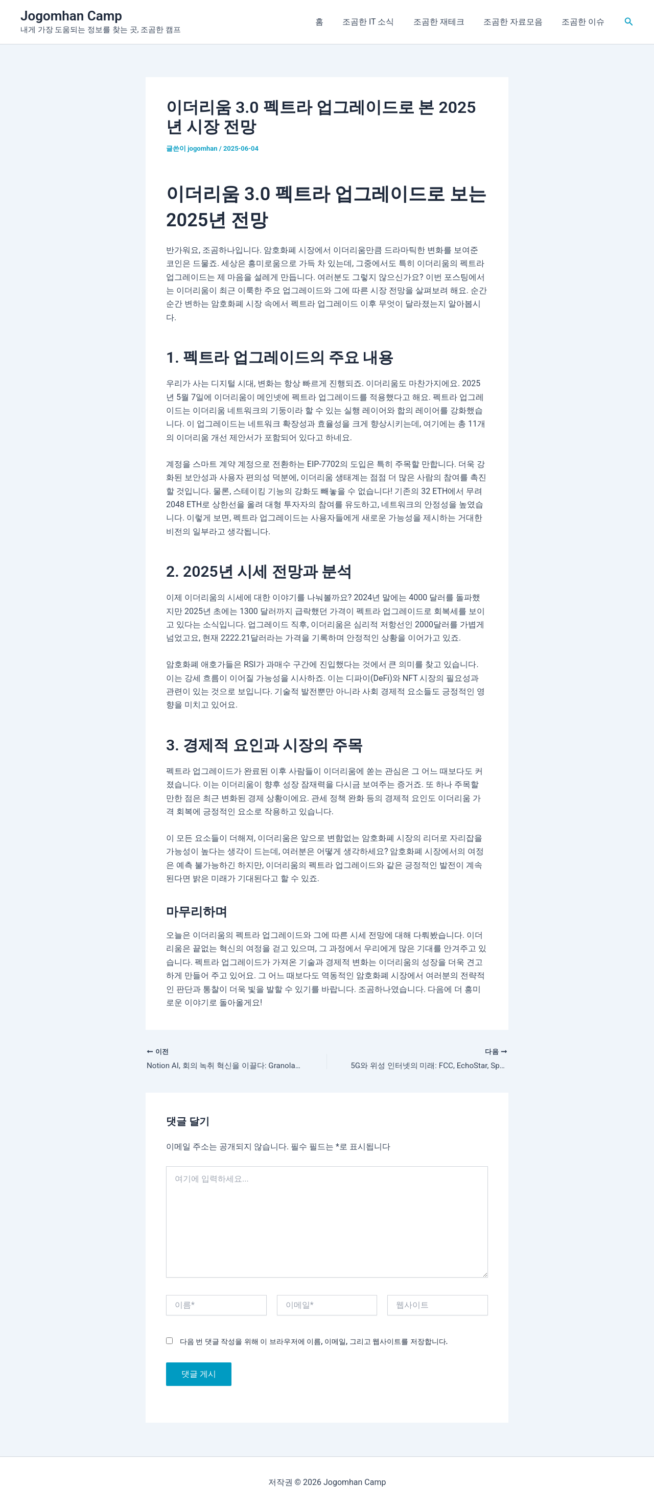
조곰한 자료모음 (517, 22)
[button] (629, 21)
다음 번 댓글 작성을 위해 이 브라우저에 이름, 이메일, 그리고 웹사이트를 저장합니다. (314, 1342)
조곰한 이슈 (584, 22)
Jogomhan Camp (71, 15)
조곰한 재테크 (445, 22)
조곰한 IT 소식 (378, 22)
